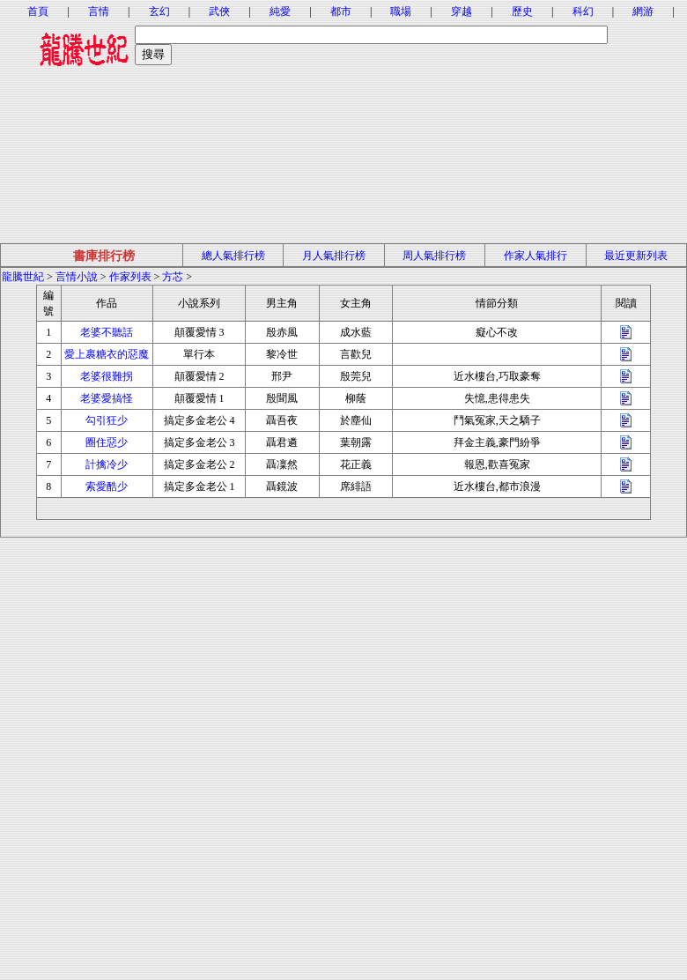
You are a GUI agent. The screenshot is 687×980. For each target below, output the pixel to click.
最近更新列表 (636, 255)
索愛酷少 (106, 486)
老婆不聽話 (106, 332)
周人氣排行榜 (434, 255)
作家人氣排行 (535, 255)
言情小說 (76, 277)
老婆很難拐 (106, 376)
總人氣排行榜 (233, 255)
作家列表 (130, 277)
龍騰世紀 (23, 277)
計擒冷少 (106, 464)
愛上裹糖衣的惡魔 (106, 354)
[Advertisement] (343, 119)
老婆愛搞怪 (106, 398)
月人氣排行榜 (334, 255)
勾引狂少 (106, 420)
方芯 (172, 277)
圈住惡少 (106, 442)
